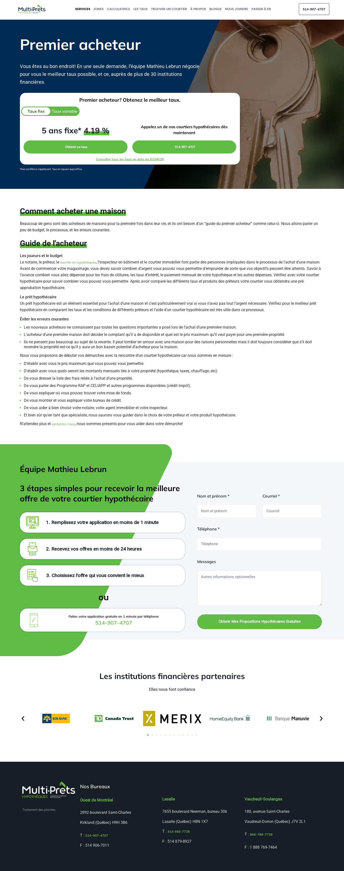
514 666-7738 (179, 831)
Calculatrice (119, 9)
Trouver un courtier (169, 9)
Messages (206, 561)
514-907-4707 (314, 9)
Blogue (215, 9)
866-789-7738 (261, 834)
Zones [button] (99, 9)
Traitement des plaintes (38, 810)
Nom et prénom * (213, 496)
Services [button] (83, 9)
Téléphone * (208, 528)
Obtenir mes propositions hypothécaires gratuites (260, 621)
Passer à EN (261, 9)
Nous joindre (237, 9)
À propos (198, 9)
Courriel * (271, 496)
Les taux (140, 9)
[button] (23, 718)
